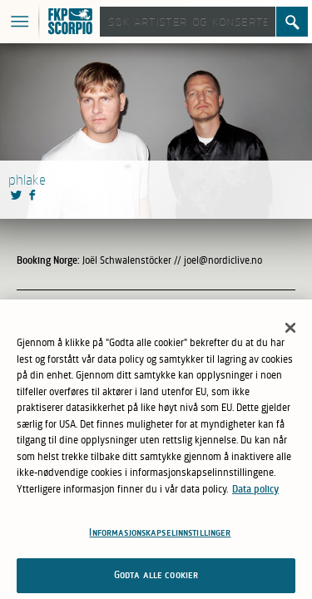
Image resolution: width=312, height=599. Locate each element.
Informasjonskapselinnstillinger (159, 536)
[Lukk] (290, 331)
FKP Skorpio (72, 22)
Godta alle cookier (156, 579)
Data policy (255, 492)
